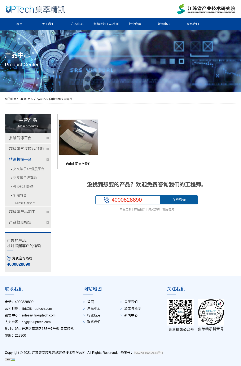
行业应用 (135, 24)
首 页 (27, 99)
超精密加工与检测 (106, 24)
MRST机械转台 (25, 203)
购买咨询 (154, 209)
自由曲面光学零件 (61, 99)
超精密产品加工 (22, 212)
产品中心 (77, 24)
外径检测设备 (23, 186)
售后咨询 (168, 209)
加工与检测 (132, 308)
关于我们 (48, 24)
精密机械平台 (20, 159)
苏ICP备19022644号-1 (148, 352)
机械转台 (20, 195)
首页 (19, 24)
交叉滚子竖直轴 (25, 178)
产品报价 (140, 209)
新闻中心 (164, 24)
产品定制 (125, 209)
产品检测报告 (20, 222)
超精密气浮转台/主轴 (26, 149)
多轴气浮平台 (20, 138)
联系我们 (193, 24)
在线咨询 (179, 200)
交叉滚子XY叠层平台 (28, 169)
